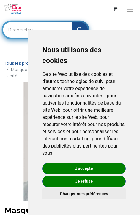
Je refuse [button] (84, 181)
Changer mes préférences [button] (84, 193)
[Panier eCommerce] (115, 9)
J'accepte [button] (84, 168)
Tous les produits (21, 63)
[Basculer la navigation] (130, 9)
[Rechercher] (80, 30)
